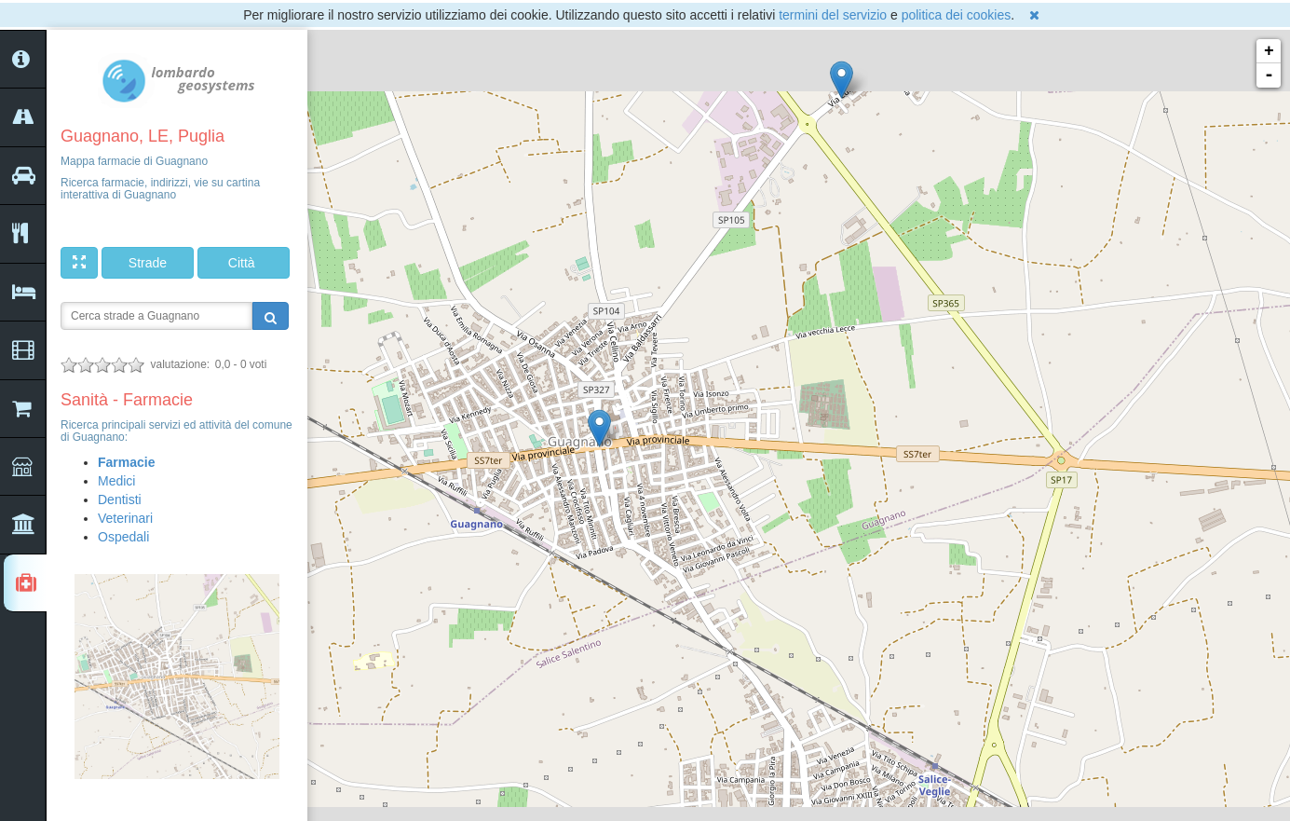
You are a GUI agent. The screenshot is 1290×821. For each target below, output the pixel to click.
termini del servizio (833, 14)
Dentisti (120, 499)
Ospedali (123, 536)
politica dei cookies (957, 14)
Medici (116, 480)
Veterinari (125, 518)
